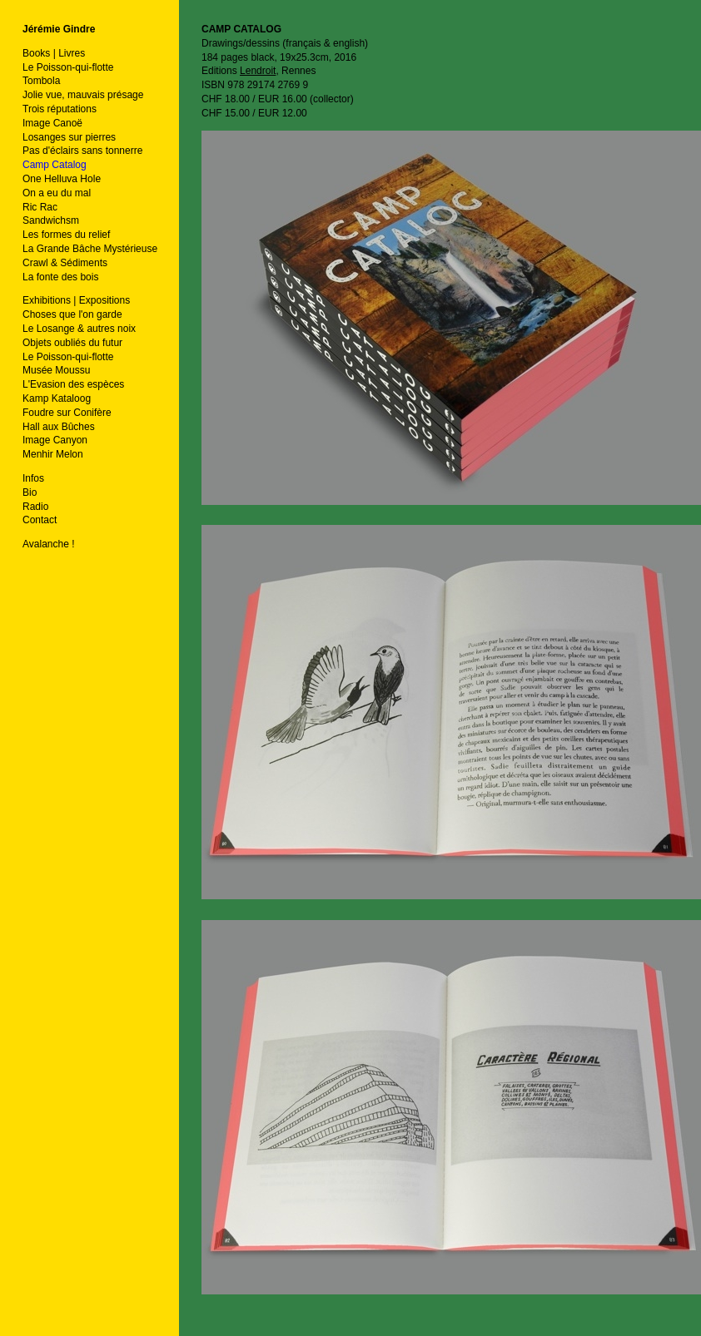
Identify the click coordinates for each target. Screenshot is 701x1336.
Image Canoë (52, 123)
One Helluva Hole (61, 179)
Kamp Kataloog (56, 398)
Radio (35, 506)
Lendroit (258, 71)
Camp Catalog (54, 165)
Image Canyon (54, 440)
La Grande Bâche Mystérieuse (89, 249)
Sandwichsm (50, 220)
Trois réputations (59, 109)
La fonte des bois (60, 277)
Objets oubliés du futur (72, 343)
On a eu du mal (56, 193)
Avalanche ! (48, 544)
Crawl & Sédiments (64, 263)
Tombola (41, 81)
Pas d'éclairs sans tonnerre (82, 150)
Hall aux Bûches (58, 427)
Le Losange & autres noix (79, 328)
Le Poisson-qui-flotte (67, 67)
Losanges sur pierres (69, 137)
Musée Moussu (56, 370)
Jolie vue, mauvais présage (82, 95)
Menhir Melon (52, 454)
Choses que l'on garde (72, 314)
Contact (39, 520)
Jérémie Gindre (58, 29)
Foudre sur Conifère (67, 412)
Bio (29, 492)
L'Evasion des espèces (73, 384)
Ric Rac (39, 207)
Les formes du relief (66, 234)
